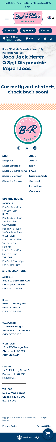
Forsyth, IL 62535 (13, 374)
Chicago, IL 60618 (14, 285)
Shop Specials (11, 166)
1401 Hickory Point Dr (16, 370)
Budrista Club (38, 176)
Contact (34, 181)
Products (14, 49)
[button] (53, 17)
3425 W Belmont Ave (16, 281)
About (33, 161)
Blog (32, 166)
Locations (35, 186)
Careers (34, 191)
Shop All (7, 161)
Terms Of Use (44, 426)
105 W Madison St (13, 393)
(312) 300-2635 (12, 288)
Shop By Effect (12, 176)
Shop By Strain (12, 181)
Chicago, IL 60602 (14, 397)
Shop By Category (14, 171)
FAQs (32, 171)
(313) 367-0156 (11, 334)
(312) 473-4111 (11, 355)
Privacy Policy (9, 426)
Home (5, 49)
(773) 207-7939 (11, 311)
